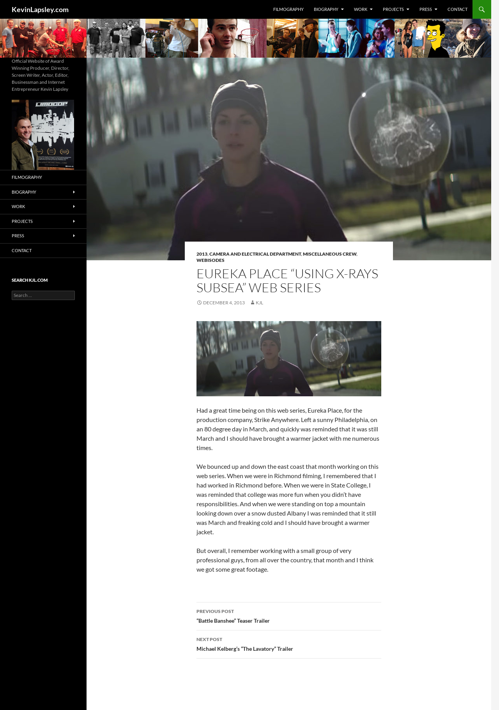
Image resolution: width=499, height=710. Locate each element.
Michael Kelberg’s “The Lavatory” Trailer (288, 643)
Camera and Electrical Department (255, 254)
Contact (457, 9)
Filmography (288, 9)
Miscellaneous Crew (329, 254)
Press (425, 9)
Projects (393, 9)
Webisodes (210, 260)
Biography (326, 9)
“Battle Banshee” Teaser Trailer (288, 615)
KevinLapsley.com (40, 9)
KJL (259, 303)
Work (360, 9)
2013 (201, 254)
